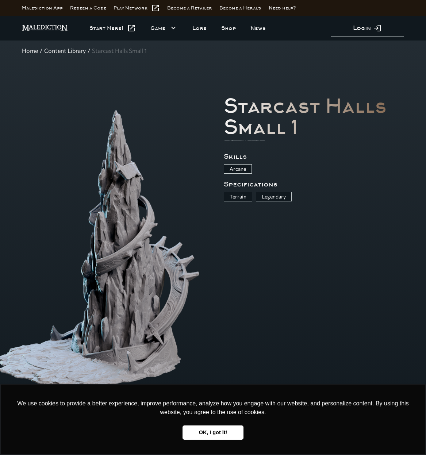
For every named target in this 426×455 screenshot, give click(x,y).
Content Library (65, 50)
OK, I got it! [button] (213, 432)
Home (30, 50)
